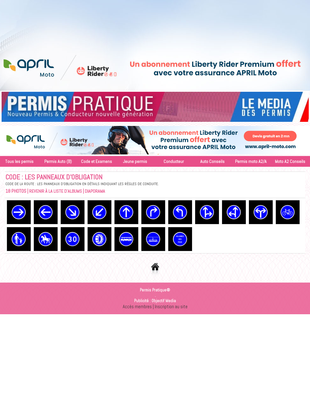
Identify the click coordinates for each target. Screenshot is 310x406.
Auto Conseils (212, 161)
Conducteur (174, 161)
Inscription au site (171, 306)
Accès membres (137, 306)
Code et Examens (96, 161)
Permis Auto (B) (58, 161)
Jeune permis (135, 161)
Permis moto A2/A (251, 161)
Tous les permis (19, 161)
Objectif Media (164, 300)
